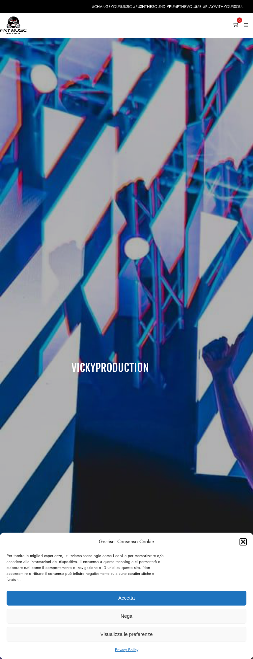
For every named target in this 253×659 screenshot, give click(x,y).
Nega (126, 616)
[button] (243, 542)
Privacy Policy (126, 650)
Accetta (126, 598)
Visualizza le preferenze (126, 634)
